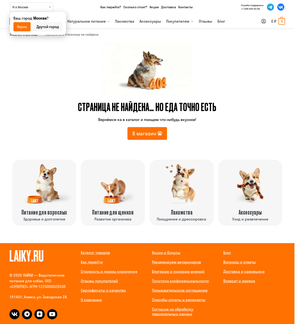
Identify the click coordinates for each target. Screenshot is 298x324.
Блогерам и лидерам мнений (178, 271)
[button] (278, 21)
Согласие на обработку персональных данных (172, 311)
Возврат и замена (239, 280)
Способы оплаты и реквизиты (178, 299)
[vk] (14, 314)
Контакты (185, 7)
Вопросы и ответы (239, 262)
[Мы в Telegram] (270, 7)
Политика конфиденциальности (180, 280)
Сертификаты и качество (103, 290)
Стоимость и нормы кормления (109, 271)
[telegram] (27, 314)
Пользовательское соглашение (180, 290)
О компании (91, 299)
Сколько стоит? (135, 7)
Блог (227, 252)
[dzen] (39, 314)
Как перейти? (110, 7)
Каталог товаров (95, 252)
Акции (154, 7)
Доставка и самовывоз (244, 271)
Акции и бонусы (166, 252)
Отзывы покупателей (99, 280)
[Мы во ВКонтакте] (281, 7)
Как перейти (92, 262)
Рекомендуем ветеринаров (176, 262)
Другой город (48, 27)
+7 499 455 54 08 (250, 8)
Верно (22, 27)
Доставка (168, 7)
